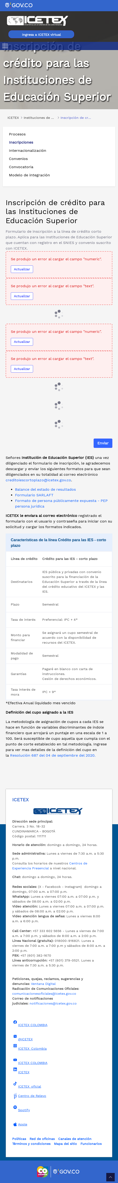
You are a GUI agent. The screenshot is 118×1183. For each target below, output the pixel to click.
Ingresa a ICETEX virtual (41, 34)
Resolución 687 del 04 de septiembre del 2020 (52, 755)
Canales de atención (74, 1139)
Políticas (19, 1139)
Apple (19, 1124)
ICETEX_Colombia (29, 1047)
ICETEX (20, 1070)
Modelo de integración (29, 175)
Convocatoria (21, 167)
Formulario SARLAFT (34, 495)
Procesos (17, 134)
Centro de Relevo (29, 1095)
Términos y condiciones (31, 1144)
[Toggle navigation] (6, 46)
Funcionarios (91, 1144)
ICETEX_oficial (26, 1085)
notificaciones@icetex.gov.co (53, 1003)
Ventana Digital (43, 984)
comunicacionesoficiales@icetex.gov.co (44, 993)
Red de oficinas (42, 1139)
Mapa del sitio (65, 1144)
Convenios (18, 158)
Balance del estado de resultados (45, 489)
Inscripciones (21, 142)
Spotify (21, 1108)
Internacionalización (27, 150)
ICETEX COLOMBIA (29, 1023)
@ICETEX (22, 1037)
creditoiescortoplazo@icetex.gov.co (38, 480)
